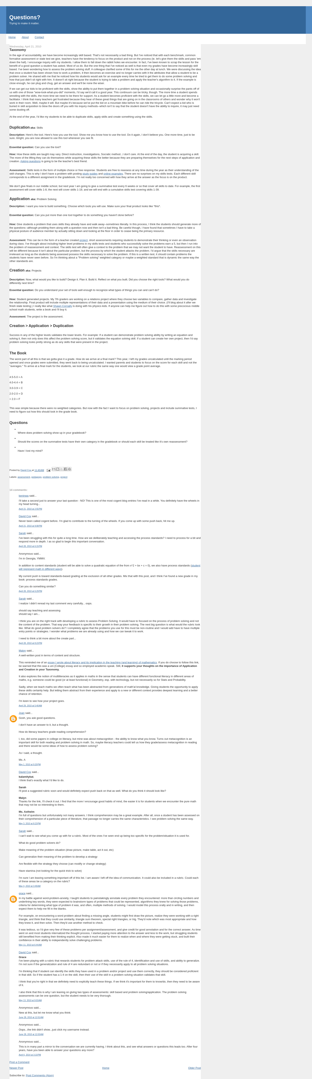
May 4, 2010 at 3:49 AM (30, 886)
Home (12, 37)
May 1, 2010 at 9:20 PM (30, 764)
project (84, 240)
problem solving (51, 477)
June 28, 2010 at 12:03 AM (31, 1034)
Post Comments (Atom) (40, 1075)
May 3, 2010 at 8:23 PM (30, 823)
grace (22, 893)
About (25, 37)
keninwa (24, 495)
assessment (24, 477)
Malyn (22, 650)
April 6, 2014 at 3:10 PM (30, 1055)
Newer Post (16, 1067)
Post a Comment (20, 1062)
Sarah (22, 533)
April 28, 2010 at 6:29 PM (30, 591)
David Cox (25, 516)
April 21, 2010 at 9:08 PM (30, 526)
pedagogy (36, 477)
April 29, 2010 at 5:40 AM (30, 706)
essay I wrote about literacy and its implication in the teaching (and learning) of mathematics (102, 662)
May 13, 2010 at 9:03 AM (30, 1000)
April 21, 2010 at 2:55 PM (30, 509)
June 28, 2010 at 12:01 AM (31, 1017)
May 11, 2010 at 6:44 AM (30, 945)
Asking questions (30, 161)
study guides (90, 173)
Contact (39, 37)
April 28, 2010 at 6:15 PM (30, 546)
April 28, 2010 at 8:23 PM (30, 643)
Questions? (24, 17)
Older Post (194, 1067)
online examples (113, 173)
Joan (22, 713)
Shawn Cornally (62, 306)
